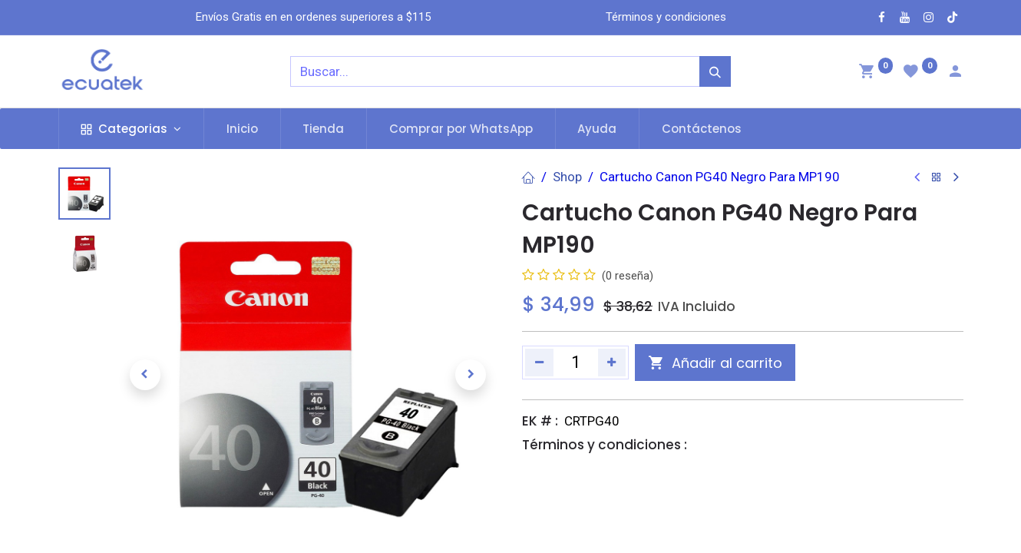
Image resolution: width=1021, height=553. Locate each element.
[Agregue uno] (612, 362)
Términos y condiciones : (604, 444)
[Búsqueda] (715, 71)
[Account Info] (955, 73)
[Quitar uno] (539, 362)
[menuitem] (242, 128)
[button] (145, 375)
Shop (567, 176)
